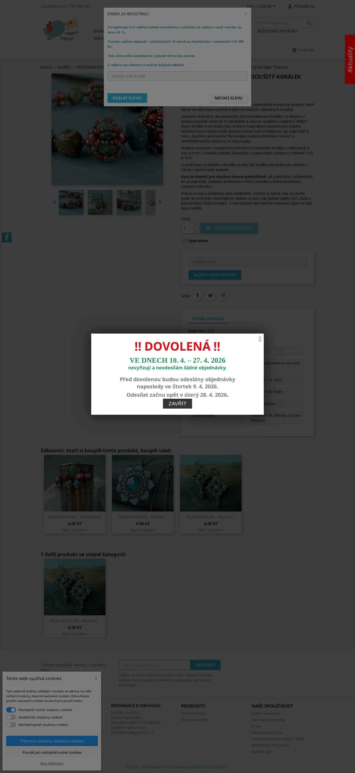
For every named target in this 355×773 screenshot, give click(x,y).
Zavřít (178, 362)
